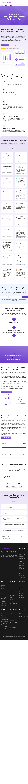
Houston (11, 589)
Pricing (2, 613)
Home (2, 5)
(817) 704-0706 (22, 613)
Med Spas (21, 593)
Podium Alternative (4, 619)
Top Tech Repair (4, 591)
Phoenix (11, 591)
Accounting (21, 589)
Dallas (11, 593)
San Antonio (12, 595)
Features (2, 611)
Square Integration (4, 615)
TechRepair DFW (13, 615)
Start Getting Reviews (7, 391)
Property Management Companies (21, 568)
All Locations (3, 605)
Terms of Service (22, 577)
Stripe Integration (4, 617)
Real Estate (21, 587)
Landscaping (21, 591)
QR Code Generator (5, 631)
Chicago (11, 587)
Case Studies (21, 563)
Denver (11, 601)
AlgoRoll (11, 617)
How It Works (21, 556)
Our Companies (22, 565)
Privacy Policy (21, 575)
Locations (5, 5)
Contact (20, 573)
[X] (2, 559)
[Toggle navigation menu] (26, 2)
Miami (11, 597)
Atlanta (11, 599)
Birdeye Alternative (4, 621)
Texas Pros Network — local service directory (14, 627)
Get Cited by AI (22, 554)
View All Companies (13, 624)
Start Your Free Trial (6, 437)
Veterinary (21, 595)
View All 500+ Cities (13, 603)
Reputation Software (5, 626)
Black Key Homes (13, 622)
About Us (21, 571)
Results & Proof (22, 558)
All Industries (3, 603)
